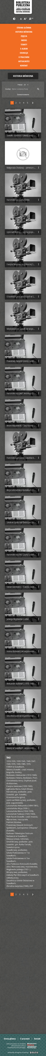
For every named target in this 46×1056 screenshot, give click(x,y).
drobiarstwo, (12, 910)
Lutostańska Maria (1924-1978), (20, 938)
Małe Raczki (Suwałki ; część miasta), (22, 944)
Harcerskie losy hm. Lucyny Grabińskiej (23, 643)
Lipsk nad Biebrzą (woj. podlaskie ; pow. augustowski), (21, 928)
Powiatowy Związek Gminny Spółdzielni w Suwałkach (24, 412)
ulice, (8, 994)
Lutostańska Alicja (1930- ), (18, 935)
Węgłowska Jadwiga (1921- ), (18, 996)
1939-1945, (21, 888)
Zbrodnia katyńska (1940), (17, 1013)
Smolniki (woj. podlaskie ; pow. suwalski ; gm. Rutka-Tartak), (19, 970)
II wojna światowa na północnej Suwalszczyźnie (24, 296)
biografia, (10, 899)
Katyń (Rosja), (27, 916)
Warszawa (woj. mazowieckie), (24, 994)
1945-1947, (31, 888)
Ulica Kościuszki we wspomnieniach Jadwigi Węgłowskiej (24, 836)
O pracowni (24, 57)
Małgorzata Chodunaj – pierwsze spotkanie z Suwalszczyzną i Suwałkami (24, 180)
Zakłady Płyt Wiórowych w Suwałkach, (22, 1002)
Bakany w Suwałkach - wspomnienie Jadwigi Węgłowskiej (24, 875)
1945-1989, (21, 891)
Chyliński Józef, (30, 908)
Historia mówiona (23, 31)
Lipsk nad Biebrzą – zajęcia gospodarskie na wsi (24, 257)
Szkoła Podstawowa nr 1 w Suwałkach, (18, 981)
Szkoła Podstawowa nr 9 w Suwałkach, (18, 987)
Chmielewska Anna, (14, 908)
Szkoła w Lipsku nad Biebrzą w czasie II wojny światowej (24, 605)
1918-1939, (11, 888)
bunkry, (18, 899)
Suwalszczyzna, (13, 974)
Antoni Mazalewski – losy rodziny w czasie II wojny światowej (24, 489)
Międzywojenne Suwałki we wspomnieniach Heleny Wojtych (24, 373)
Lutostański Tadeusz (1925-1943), (20, 941)
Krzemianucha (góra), (15, 924)
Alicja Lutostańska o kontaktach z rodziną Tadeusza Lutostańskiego (24, 566)
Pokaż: (20, 85)
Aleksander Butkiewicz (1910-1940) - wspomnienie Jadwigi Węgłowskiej (24, 798)
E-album (24, 48)
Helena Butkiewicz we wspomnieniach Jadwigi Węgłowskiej (24, 759)
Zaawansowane (23, 94)
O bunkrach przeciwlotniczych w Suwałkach (24, 334)
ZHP (31, 1013)
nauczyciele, (23, 946)
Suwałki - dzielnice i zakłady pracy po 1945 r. (24, 141)
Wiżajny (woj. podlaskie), (17, 999)
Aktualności (24, 61)
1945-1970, (11, 891)
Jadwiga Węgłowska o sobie (23, 720)
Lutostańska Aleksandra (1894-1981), (22, 933)
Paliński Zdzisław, (13, 949)
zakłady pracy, (12, 1005)
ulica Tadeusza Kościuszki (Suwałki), (22, 991)
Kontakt (24, 65)
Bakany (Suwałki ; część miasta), (20, 897)
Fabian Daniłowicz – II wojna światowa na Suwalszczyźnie (24, 682)
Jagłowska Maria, (13, 916)
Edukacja (24, 52)
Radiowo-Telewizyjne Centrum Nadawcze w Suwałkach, (19, 962)
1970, (28, 891)
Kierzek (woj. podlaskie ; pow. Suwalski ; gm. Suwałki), (19, 920)
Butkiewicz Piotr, (30, 905)
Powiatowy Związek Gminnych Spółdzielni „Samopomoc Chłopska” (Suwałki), (22, 955)
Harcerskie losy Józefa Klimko (23, 219)
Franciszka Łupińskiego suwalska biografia (23, 527)
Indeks (24, 40)
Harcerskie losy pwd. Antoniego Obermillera (24, 450)
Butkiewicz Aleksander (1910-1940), (21, 902)
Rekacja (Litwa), (13, 966)
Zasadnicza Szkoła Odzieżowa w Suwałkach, (20, 1009)
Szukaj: (8, 89)
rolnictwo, (24, 966)
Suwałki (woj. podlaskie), (16, 977)
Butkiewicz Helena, (14, 905)
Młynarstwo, (11, 946)
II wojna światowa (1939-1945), (19, 913)
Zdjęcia (24, 36)
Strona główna (24, 27)
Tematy (24, 44)
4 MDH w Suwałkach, (15, 894)
